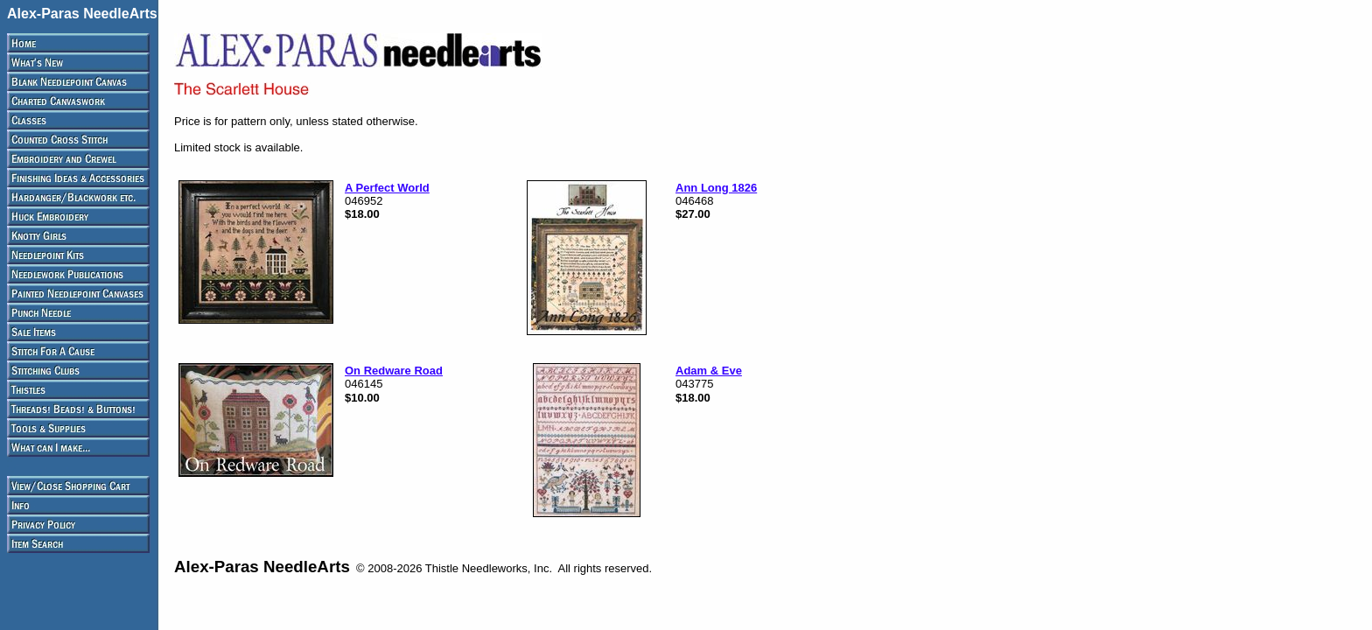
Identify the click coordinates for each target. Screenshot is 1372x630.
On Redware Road (394, 370)
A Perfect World (387, 187)
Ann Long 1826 (716, 187)
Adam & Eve (709, 370)
